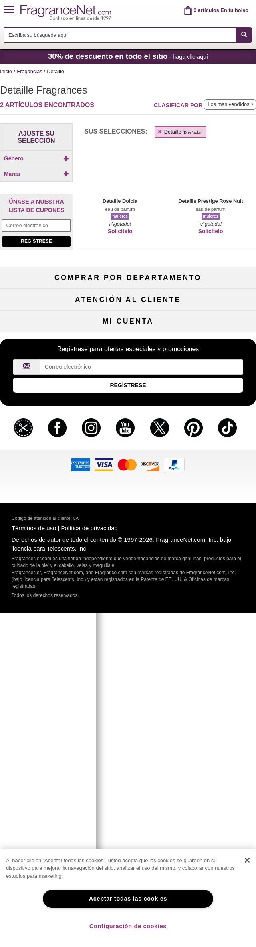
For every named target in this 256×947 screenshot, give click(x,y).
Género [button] (36, 158)
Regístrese (36, 344)
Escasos (214, 467)
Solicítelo (120, 231)
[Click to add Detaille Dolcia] (36, 264)
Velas (215, 427)
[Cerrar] (247, 860)
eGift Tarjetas (41, 558)
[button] (12, 10)
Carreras (215, 558)
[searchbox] (120, 35)
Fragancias (30, 71)
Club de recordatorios (128, 650)
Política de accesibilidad (41, 571)
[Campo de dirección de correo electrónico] (36, 328)
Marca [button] (36, 187)
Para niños (215, 401)
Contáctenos (41, 532)
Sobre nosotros (41, 545)
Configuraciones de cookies (215, 650)
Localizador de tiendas (128, 571)
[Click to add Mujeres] (36, 172)
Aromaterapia (128, 440)
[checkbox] (36, 172)
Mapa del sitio (215, 532)
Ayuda (41, 518)
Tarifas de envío (128, 545)
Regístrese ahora (41, 650)
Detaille (179, 132)
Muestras (128, 414)
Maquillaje (215, 414)
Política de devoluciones (128, 518)
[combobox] (128, 35)
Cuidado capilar (40, 440)
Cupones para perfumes (215, 545)
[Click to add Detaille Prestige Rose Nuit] (36, 274)
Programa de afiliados (215, 518)
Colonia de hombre (41, 427)
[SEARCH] (244, 35)
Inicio (6, 71)
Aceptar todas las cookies (128, 898)
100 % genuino (128, 558)
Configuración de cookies (128, 926)
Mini (215, 453)
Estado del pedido (128, 636)
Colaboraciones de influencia (41, 584)
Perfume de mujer (40, 414)
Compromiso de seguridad (128, 532)
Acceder (215, 636)
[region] (128, 898)
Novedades (215, 440)
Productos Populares (128, 453)
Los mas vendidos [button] (228, 104)
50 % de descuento (127, 401)
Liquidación (127, 467)
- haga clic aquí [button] (128, 56)
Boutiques (41, 453)
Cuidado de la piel (128, 427)
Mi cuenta (41, 636)
